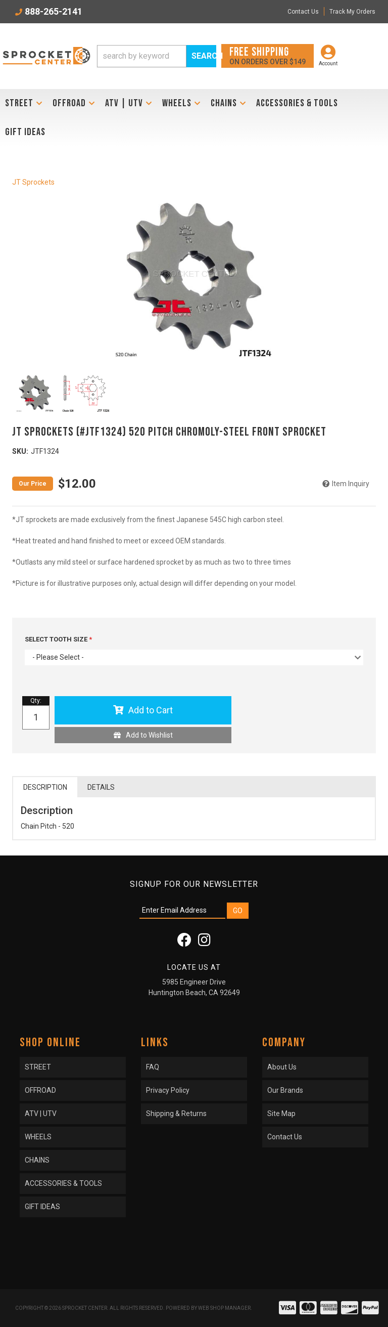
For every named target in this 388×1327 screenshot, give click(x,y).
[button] (156, 56)
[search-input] (142, 56)
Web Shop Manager (224, 1308)
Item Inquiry (350, 484)
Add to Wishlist (149, 735)
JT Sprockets (33, 182)
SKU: (20, 451)
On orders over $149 (267, 55)
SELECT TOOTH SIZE (57, 639)
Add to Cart (150, 710)
